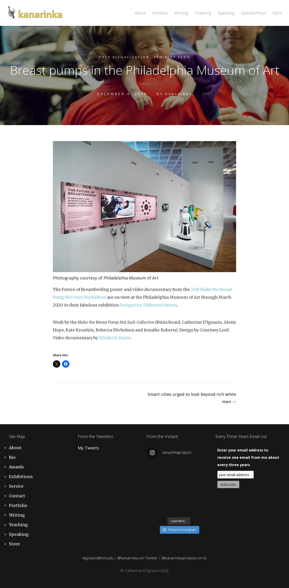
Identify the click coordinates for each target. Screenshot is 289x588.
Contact (17, 495)
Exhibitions (21, 476)
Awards (16, 467)
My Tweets (88, 448)
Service (16, 486)
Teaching (203, 13)
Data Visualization (121, 57)
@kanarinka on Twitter (137, 558)
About (140, 13)
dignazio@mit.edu (98, 558)
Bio (12, 457)
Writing (181, 13)
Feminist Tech (176, 57)
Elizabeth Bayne (115, 337)
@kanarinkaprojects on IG (184, 558)
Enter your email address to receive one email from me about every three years (248, 457)
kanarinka (179, 94)
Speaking (226, 13)
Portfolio (160, 13)
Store (277, 13)
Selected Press (253, 13)
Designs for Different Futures (149, 305)
